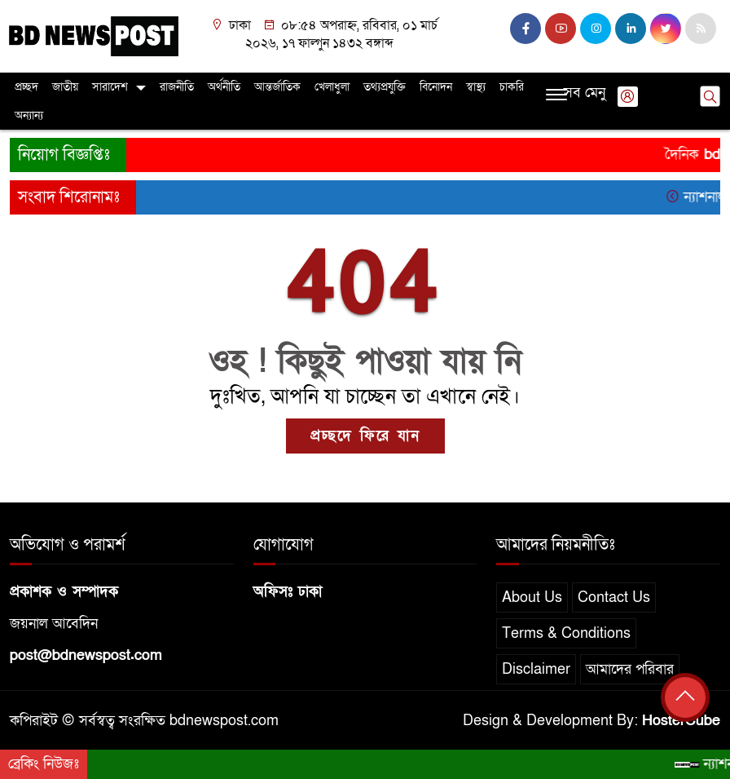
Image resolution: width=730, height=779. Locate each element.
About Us (532, 597)
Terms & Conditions (566, 633)
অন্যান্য (29, 115)
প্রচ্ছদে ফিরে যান (365, 436)
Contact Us (614, 597)
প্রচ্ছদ (26, 87)
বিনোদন (436, 87)
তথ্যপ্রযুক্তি (384, 87)
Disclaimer (536, 669)
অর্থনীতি (224, 87)
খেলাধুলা (332, 87)
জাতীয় (65, 87)
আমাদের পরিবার (630, 669)
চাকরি (511, 87)
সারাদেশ (110, 87)
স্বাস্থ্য (476, 87)
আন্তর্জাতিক (277, 87)
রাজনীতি (177, 87)
